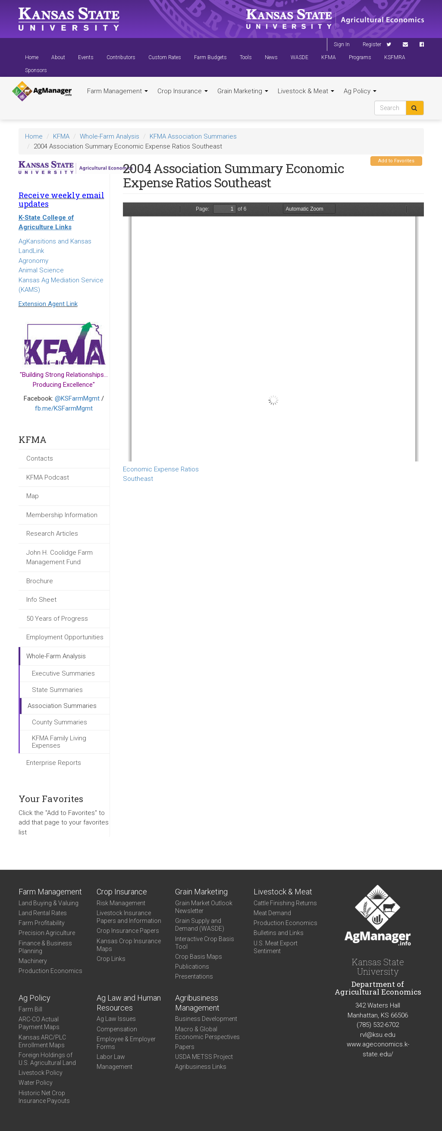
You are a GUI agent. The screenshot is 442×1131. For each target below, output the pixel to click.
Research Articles (52, 533)
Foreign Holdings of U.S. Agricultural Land (47, 1059)
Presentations (194, 976)
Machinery (33, 960)
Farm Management (117, 91)
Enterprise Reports (53, 763)
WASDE (299, 57)
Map (32, 496)
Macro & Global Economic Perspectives (207, 1033)
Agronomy (33, 261)
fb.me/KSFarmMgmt (64, 408)
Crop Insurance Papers (128, 930)
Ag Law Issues (116, 1018)
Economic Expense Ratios (161, 469)
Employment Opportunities (64, 637)
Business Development (206, 1018)
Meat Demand (272, 913)
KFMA (328, 57)
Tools (246, 57)
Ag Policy (360, 91)
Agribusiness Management (197, 1002)
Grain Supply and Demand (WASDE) (199, 924)
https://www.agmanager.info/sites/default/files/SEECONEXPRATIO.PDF (273, 331)
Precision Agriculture (47, 932)
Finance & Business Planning (45, 947)
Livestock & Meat (306, 91)
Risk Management (121, 903)
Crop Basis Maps (198, 956)
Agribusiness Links (200, 1066)
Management (114, 1066)
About (58, 57)
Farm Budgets (210, 57)
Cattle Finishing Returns (285, 903)
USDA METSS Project (204, 1056)
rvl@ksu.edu (377, 1035)
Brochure (39, 581)
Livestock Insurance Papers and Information (129, 917)
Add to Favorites (396, 161)
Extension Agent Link (48, 304)
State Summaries (57, 690)
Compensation (117, 1029)
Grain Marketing (242, 91)
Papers (184, 1046)
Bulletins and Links (279, 932)
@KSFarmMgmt (77, 398)
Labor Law (111, 1056)
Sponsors (36, 70)
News (271, 57)
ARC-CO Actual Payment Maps (39, 1023)
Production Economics (50, 970)
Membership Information (61, 515)
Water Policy (36, 1082)
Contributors (121, 57)
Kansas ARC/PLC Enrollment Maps (42, 1041)
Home (31, 57)
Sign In (342, 44)
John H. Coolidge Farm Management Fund (59, 557)
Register (372, 44)
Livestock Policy (41, 1072)
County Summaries (59, 722)
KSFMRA (394, 57)
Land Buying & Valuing (48, 903)
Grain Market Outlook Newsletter (203, 907)
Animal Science (41, 270)
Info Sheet (41, 599)
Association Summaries (62, 706)
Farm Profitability (42, 922)
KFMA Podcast (47, 477)
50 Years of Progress (57, 618)
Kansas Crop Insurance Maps (129, 945)
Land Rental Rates (43, 913)
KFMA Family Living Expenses (59, 741)
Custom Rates (164, 57)
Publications (192, 966)
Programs (360, 57)
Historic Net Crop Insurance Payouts (44, 1097)
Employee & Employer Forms (126, 1043)
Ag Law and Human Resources (129, 1002)
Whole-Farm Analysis (109, 136)
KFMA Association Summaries (193, 136)
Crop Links (111, 958)
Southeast (138, 479)
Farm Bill (30, 1009)
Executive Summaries (63, 673)
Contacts (39, 458)
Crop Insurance (182, 91)
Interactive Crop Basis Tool (204, 942)
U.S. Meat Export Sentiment (276, 947)
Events (86, 57)
